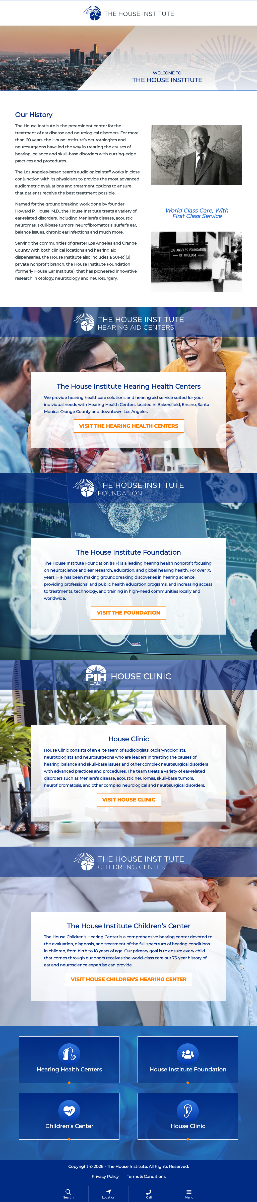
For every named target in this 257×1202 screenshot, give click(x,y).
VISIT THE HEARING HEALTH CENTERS (128, 426)
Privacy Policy (105, 1176)
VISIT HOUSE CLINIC (128, 800)
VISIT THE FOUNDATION (128, 613)
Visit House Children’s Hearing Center (128, 979)
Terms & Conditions (146, 1176)
